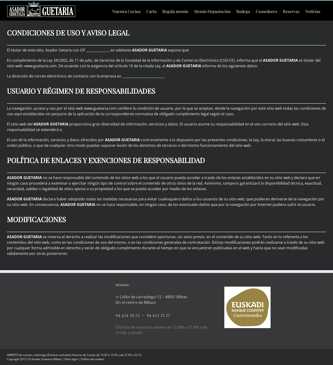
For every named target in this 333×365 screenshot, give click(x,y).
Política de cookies (92, 359)
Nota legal (71, 359)
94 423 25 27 (158, 314)
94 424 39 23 (129, 314)
